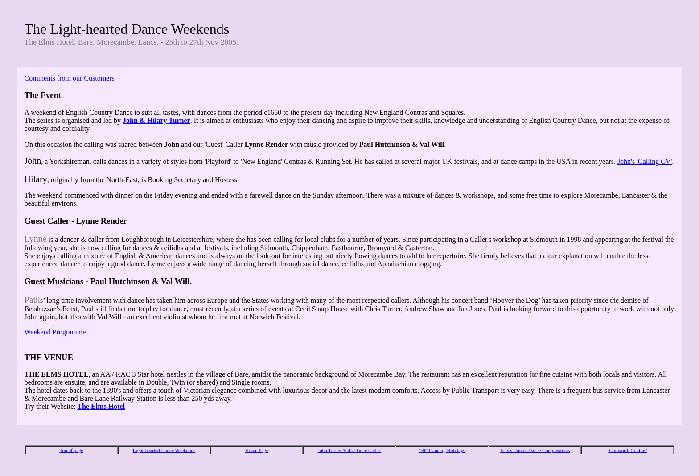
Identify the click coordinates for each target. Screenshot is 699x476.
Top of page (71, 450)
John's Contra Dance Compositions (535, 450)
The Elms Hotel (101, 406)
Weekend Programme (55, 332)
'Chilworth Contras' (627, 450)
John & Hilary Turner (156, 120)
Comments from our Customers (70, 78)
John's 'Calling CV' (644, 161)
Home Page (256, 450)
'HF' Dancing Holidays (442, 450)
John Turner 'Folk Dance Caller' (350, 450)
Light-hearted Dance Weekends (164, 450)
